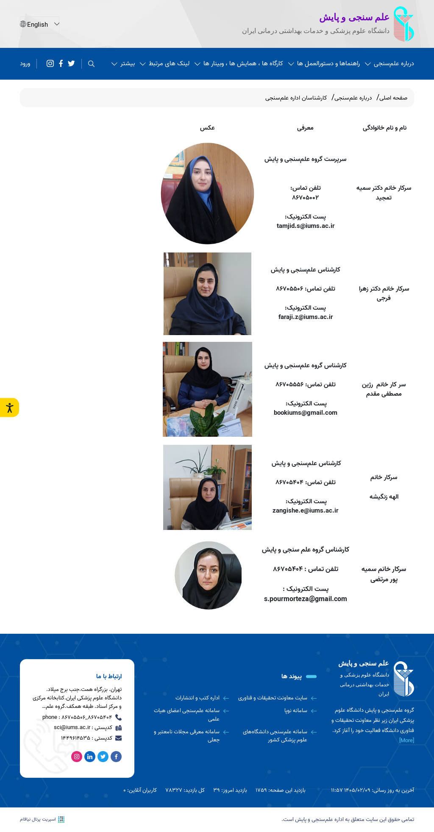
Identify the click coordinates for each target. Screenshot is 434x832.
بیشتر (123, 63)
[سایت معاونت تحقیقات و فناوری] (276, 698)
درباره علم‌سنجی (389, 63)
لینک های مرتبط (164, 63)
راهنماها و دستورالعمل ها (324, 63)
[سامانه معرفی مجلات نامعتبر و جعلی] (188, 736)
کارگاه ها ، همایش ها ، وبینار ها (239, 63)
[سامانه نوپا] (276, 711)
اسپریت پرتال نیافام (42, 819)
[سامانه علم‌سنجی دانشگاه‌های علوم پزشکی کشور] (276, 736)
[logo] (371, 679)
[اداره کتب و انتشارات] (188, 698)
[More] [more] (406, 740)
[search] (91, 63)
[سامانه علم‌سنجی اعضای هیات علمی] (188, 715)
